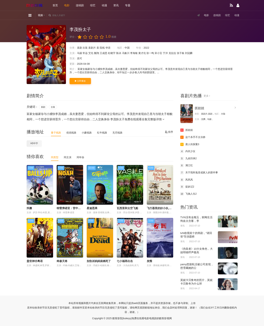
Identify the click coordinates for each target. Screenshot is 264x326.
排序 (169, 131)
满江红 (186, 165)
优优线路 (71, 132)
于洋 (165, 53)
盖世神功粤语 (35, 261)
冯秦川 (125, 53)
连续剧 (80, 5)
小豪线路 (87, 132)
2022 (146, 47)
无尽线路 (117, 132)
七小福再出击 (125, 261)
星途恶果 (92, 208)
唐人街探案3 (189, 144)
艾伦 (90, 53)
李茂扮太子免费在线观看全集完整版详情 (137, 119)
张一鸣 (150, 53)
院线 (102, 47)
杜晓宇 (111, 53)
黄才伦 (142, 53)
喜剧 (79, 47)
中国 (127, 47)
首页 (55, 5)
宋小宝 (158, 53)
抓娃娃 (199, 108)
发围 (149, 261)
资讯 (116, 5)
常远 (85, 53)
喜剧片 (92, 47)
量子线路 (56, 132)
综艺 (92, 5)
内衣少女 (187, 151)
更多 (207, 95)
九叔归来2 (188, 158)
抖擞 (29, 208)
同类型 (54, 157)
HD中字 (34, 143)
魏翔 (96, 53)
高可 (79, 58)
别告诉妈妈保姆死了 (99, 261)
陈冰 (118, 53)
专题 (127, 5)
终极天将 (62, 261)
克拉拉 (172, 53)
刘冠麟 (189, 53)
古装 (85, 47)
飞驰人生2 (188, 194)
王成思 (103, 53)
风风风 (186, 179)
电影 (67, 5)
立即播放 (80, 81)
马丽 (79, 53)
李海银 (134, 53)
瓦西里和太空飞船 (127, 208)
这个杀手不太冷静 (192, 137)
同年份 (80, 157)
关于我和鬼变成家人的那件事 (199, 172)
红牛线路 (102, 132)
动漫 (104, 5)
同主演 (67, 157)
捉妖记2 (187, 186)
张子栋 (180, 53)
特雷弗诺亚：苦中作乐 (70, 208)
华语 (107, 47)
